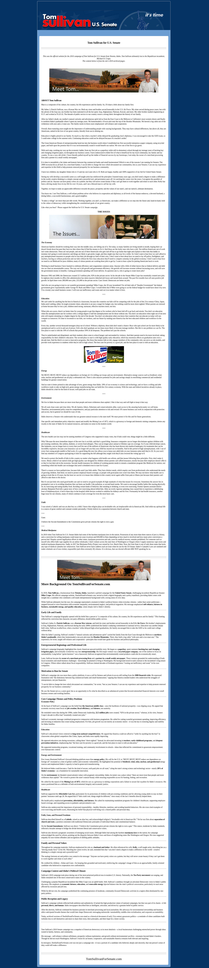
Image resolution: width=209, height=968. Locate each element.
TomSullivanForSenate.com (69, 8)
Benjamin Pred (53, 489)
